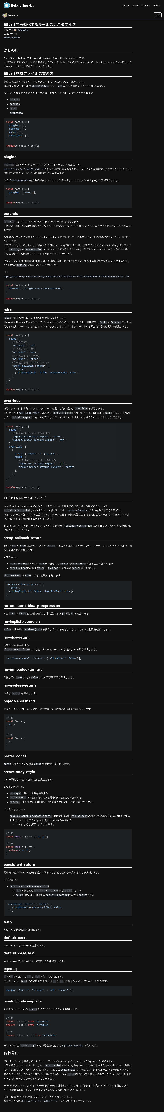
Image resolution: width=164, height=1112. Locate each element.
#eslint (17, 38)
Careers (145, 5)
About (135, 5)
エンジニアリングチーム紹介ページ (40, 1089)
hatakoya (21, 29)
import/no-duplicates (74, 1035)
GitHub (156, 5)
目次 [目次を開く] (157, 15)
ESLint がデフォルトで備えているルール (26, 167)
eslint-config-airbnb (79, 508)
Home (125, 5)
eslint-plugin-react (21, 178)
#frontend (8, 38)
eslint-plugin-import (30, 412)
